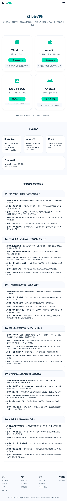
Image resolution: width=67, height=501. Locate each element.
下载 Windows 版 (17, 60)
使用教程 (24, 487)
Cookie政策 (43, 487)
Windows (5, 480)
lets (7, 3)
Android (4, 490)
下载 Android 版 (49, 99)
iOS (3, 487)
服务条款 (42, 483)
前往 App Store (17, 99)
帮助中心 (24, 480)
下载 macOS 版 (50, 60)
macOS (4, 483)
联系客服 (24, 483)
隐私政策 (42, 480)
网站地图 (62, 480)
